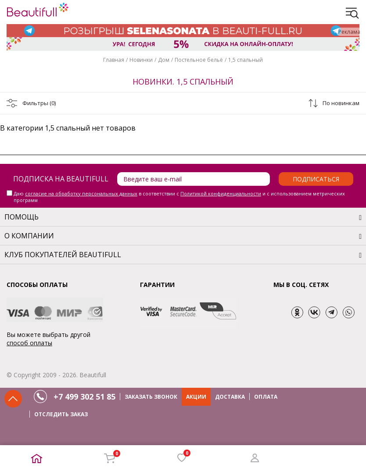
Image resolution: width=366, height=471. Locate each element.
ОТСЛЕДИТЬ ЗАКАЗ (61, 414)
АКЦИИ (196, 396)
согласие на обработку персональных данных (81, 193)
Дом (163, 60)
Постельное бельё (199, 60)
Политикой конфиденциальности (220, 193)
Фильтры (39, 103)
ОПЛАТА (265, 396)
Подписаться (316, 179)
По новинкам (341, 103)
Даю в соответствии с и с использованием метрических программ (179, 196)
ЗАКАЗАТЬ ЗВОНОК (151, 396)
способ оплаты (29, 343)
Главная (113, 60)
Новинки (141, 60)
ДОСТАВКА (230, 396)
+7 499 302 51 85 (84, 396)
